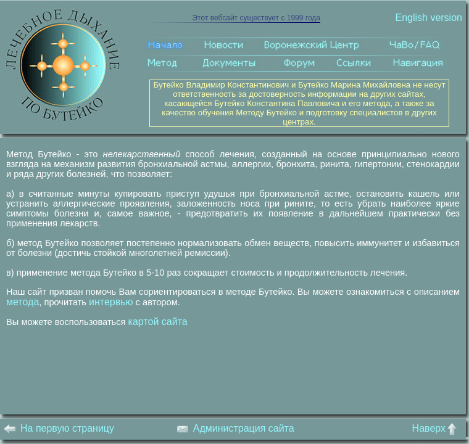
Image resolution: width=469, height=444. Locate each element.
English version (428, 17)
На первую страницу (59, 428)
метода (22, 302)
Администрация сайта (235, 428)
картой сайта (158, 321)
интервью (111, 302)
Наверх (437, 428)
